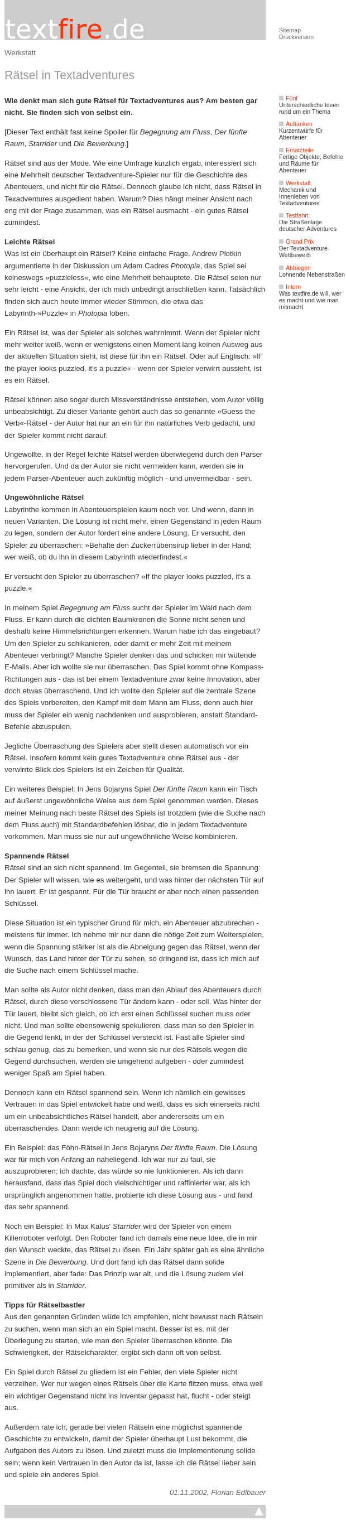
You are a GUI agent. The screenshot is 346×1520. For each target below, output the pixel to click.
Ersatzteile (296, 150)
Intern (290, 286)
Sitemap (290, 30)
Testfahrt (294, 215)
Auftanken (296, 123)
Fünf (288, 98)
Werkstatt (20, 53)
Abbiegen (295, 267)
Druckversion (296, 36)
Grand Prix (296, 241)
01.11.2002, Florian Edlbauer (218, 1492)
